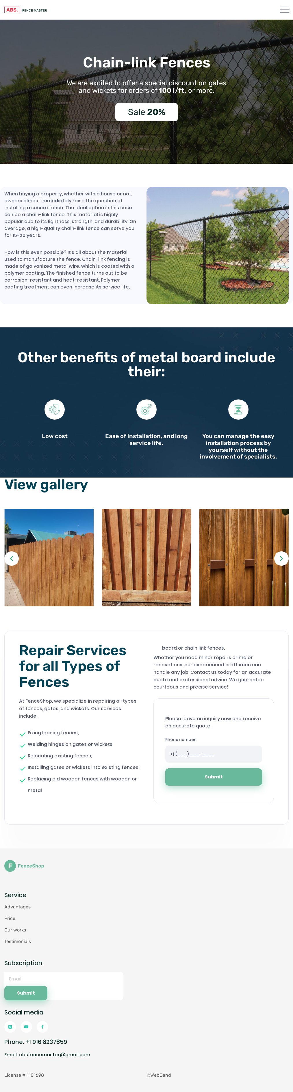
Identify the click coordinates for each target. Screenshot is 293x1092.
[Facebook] (42, 1027)
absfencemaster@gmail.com (54, 1054)
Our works (15, 930)
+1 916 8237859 (46, 1042)
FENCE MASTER (25, 9)
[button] (11, 558)
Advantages (17, 907)
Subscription (23, 963)
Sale (146, 112)
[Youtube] (26, 1027)
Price (9, 918)
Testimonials (17, 941)
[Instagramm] (10, 1027)
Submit (214, 777)
